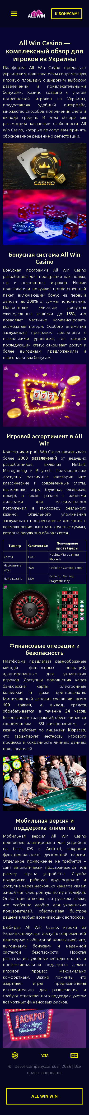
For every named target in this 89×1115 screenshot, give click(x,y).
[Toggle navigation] (14, 14)
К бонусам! (67, 14)
